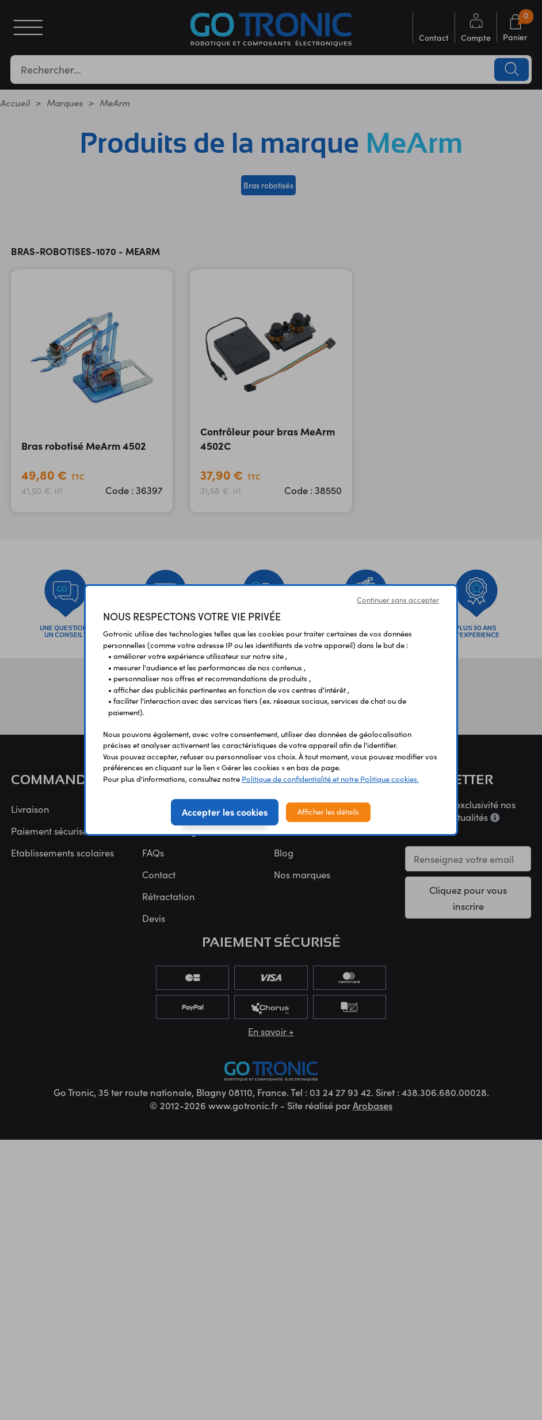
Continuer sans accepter (398, 600)
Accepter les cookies (225, 811)
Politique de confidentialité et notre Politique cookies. (330, 779)
